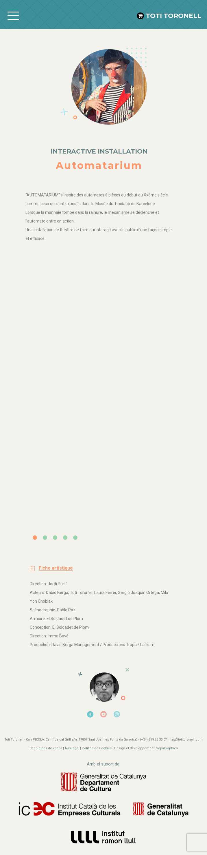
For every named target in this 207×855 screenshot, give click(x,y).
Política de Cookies (97, 748)
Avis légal (72, 748)
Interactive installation (99, 151)
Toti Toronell (173, 16)
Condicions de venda (45, 748)
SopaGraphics (167, 748)
